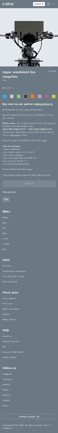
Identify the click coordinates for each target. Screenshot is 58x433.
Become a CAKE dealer (13, 352)
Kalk (4, 223)
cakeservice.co (43, 104)
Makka (5, 217)
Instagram (7, 374)
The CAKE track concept (13, 276)
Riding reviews (9, 319)
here (44, 140)
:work (5, 239)
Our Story (6, 266)
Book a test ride (9, 282)
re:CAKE (6, 244)
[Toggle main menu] (53, 4)
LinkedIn (6, 384)
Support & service (10, 341)
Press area (7, 304)
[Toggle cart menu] (48, 4)
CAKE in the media (10, 309)
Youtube (6, 400)
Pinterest (6, 395)
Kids (4, 249)
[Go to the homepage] (8, 4)
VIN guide (14, 135)
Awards (6, 314)
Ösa (4, 228)
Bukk (4, 233)
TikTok (5, 390)
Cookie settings (9, 357)
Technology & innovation (14, 271)
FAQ (4, 347)
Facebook (7, 379)
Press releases (9, 298)
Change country (29, 416)
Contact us (38, 4)
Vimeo (5, 406)
